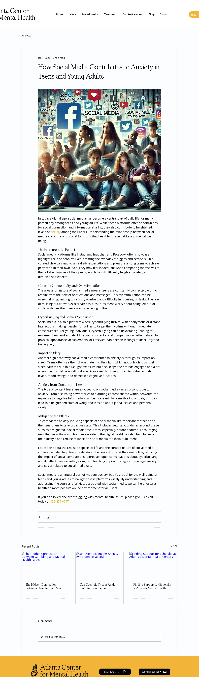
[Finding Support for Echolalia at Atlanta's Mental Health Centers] (153, 565)
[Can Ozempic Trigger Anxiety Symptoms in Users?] (100, 565)
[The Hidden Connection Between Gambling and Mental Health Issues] (46, 565)
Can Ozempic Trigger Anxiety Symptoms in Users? (99, 586)
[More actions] (159, 58)
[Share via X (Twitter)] (47, 517)
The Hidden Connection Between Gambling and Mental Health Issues (45, 586)
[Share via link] (64, 517)
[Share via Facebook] (39, 517)
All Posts (26, 35)
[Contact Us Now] (154, 672)
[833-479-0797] (115, 672)
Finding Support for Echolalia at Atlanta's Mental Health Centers (152, 586)
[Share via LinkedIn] (56, 517)
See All (173, 546)
